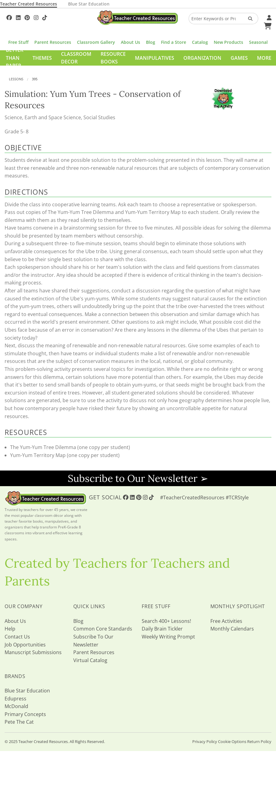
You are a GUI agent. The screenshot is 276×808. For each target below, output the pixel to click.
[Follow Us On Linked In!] (18, 17)
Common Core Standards (102, 628)
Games (239, 58)
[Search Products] (248, 18)
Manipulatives (154, 58)
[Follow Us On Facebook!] (9, 17)
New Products (228, 42)
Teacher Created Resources (28, 4)
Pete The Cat (19, 721)
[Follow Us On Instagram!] (36, 17)
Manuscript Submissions (33, 652)
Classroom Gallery (96, 42)
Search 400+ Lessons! (166, 621)
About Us (130, 42)
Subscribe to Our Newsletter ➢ (138, 478)
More (264, 58)
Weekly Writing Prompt (168, 636)
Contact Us (17, 636)
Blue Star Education (88, 4)
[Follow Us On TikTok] (44, 17)
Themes (42, 58)
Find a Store (173, 42)
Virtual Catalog (90, 660)
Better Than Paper (14, 58)
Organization (202, 58)
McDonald (16, 706)
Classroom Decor (76, 58)
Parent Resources (52, 42)
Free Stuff (18, 42)
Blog (150, 42)
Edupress (15, 698)
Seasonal (258, 42)
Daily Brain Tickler (162, 628)
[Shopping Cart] (266, 25)
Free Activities (226, 621)
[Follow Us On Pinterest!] (27, 17)
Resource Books (113, 58)
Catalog (200, 42)
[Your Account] (268, 17)
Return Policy (259, 741)
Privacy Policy (204, 741)
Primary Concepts (25, 714)
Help (10, 628)
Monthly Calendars (232, 628)
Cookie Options (232, 741)
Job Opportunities (25, 644)
